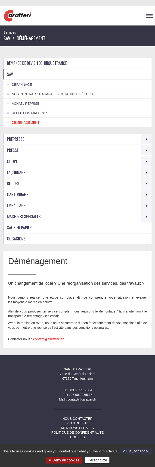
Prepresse (15, 139)
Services (9, 32)
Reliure (13, 183)
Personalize (97, 460)
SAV (6, 38)
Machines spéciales (24, 216)
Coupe (12, 161)
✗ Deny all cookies (63, 460)
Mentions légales (77, 428)
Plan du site (77, 423)
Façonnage (16, 172)
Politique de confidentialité (77, 432)
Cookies (77, 437)
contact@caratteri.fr (82, 399)
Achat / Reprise (25, 103)
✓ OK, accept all (135, 451)
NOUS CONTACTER (77, 418)
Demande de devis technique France (37, 63)
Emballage (16, 205)
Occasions (16, 239)
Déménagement (26, 122)
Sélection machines (30, 113)
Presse (13, 150)
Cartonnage (17, 194)
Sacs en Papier (19, 227)
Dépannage (22, 84)
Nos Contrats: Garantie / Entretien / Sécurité (54, 94)
